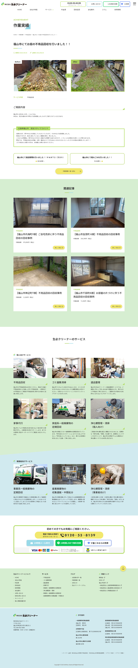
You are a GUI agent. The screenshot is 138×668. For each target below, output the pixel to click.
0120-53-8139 (74, 4)
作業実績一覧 (76, 580)
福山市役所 (102, 583)
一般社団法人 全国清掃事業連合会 (109, 585)
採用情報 (117, 9)
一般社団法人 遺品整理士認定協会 (109, 588)
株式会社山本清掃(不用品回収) (80, 653)
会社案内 (91, 9)
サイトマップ (19, 598)
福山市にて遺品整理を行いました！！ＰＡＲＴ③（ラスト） (40, 157)
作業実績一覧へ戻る (69, 171)
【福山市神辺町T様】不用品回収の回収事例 (39, 293)
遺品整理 (46, 583)
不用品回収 (46, 577)
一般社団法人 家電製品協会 (107, 591)
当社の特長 (33, 9)
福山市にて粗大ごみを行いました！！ (97, 157)
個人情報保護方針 (20, 601)
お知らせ (74, 583)
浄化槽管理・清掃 (48, 591)
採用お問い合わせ (20, 596)
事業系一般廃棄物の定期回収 (52, 593)
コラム (104, 9)
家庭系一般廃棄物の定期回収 (52, 588)
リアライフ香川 (110, 653)
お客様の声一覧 (76, 577)
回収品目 (77, 9)
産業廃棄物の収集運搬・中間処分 (53, 596)
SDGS (101, 580)
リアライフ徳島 (119, 653)
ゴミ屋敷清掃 (47, 580)
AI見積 (126, 4)
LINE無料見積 (112, 4)
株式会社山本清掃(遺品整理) (96, 653)
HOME (19, 9)
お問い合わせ (96, 4)
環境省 (101, 577)
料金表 (63, 9)
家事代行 (46, 585)
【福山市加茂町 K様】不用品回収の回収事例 (96, 234)
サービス (45, 574)
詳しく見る (58, 248)
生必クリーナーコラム (79, 585)
